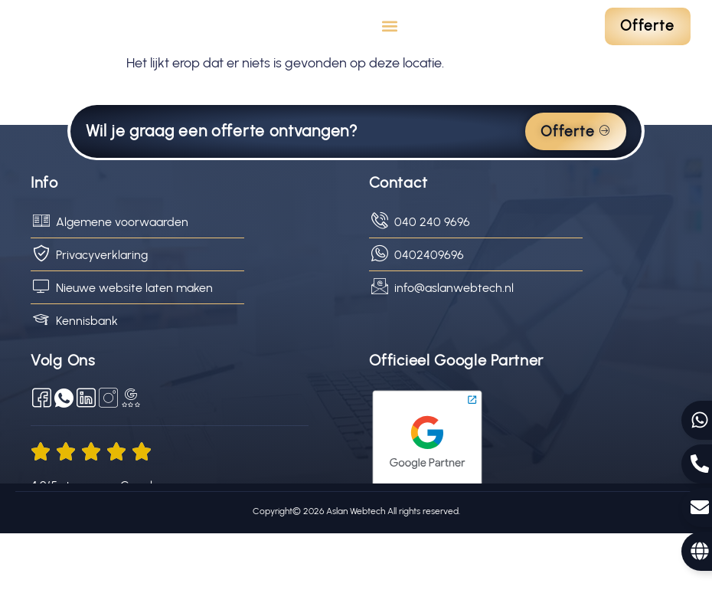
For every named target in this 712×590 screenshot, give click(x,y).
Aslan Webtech (354, 567)
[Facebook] (42, 455)
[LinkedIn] (86, 455)
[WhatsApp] (64, 455)
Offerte (576, 188)
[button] (390, 54)
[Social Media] (108, 455)
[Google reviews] (130, 455)
